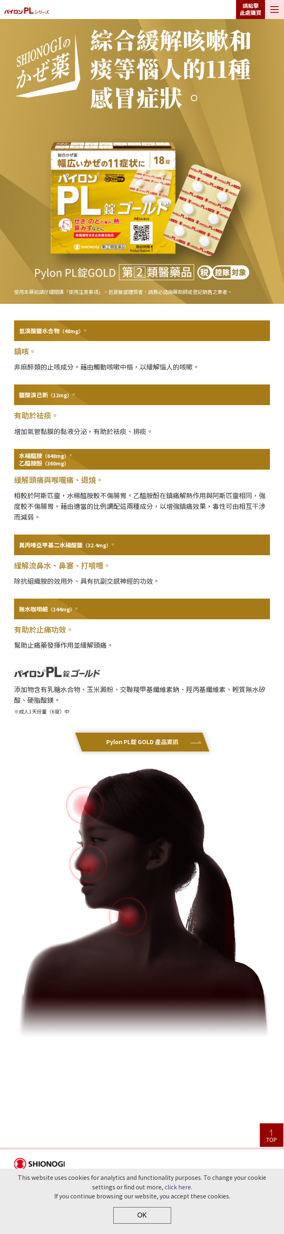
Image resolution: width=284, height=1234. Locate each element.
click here (178, 1187)
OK (142, 1215)
